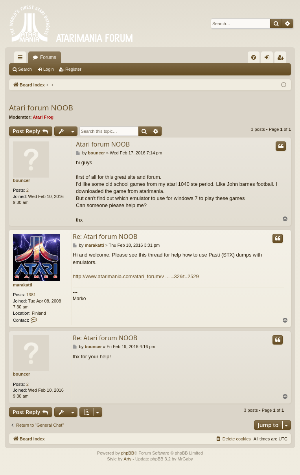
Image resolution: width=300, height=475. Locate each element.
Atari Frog (43, 117)
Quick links (21, 59)
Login (48, 69)
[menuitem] (254, 57)
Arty (128, 459)
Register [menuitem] (282, 59)
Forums (48, 57)
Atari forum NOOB (41, 108)
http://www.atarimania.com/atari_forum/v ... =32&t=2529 (136, 276)
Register (73, 69)
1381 (31, 294)
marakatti (22, 284)
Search (25, 69)
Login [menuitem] (269, 59)
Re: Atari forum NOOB (105, 236)
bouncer (21, 180)
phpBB (127, 453)
